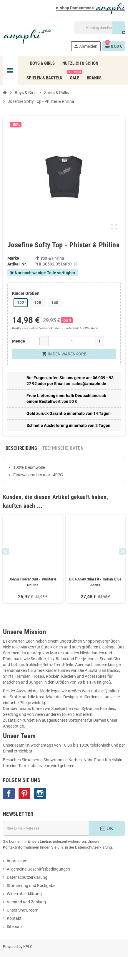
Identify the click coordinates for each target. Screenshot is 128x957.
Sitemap (14, 926)
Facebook (9, 793)
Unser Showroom (22, 910)
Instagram (40, 793)
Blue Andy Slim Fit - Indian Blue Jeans (95, 582)
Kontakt (14, 918)
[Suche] (99, 27)
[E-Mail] (46, 828)
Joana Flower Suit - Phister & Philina (33, 582)
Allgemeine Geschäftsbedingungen (38, 869)
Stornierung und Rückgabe (31, 885)
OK (106, 828)
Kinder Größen (25, 293)
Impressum (17, 861)
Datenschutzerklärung (27, 877)
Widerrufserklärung (24, 893)
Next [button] (123, 551)
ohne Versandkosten (46, 328)
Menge (18, 341)
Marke (13, 258)
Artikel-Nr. (17, 264)
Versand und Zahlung (26, 902)
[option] (32, 559)
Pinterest (24, 793)
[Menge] (72, 341)
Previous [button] (5, 551)
